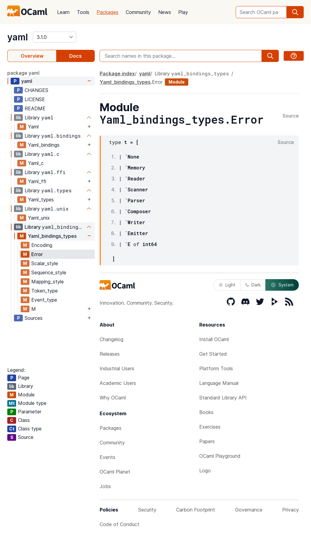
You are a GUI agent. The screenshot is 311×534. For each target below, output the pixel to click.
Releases (110, 354)
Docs (75, 56)
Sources (34, 318)
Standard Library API (223, 398)
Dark (253, 284)
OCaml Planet (115, 472)
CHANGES (36, 90)
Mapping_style (47, 282)
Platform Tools (216, 368)
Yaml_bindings (44, 145)
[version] (54, 37)
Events (107, 457)
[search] (295, 12)
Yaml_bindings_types (52, 236)
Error (37, 254)
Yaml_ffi (37, 181)
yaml (17, 37)
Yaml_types (41, 200)
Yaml (33, 127)
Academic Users (118, 383)
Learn (63, 12)
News (164, 12)
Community (138, 12)
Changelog (111, 339)
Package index (117, 73)
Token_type (44, 291)
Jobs (105, 486)
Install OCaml (214, 339)
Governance (248, 510)
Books (206, 412)
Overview (32, 56)
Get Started (213, 354)
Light (227, 284)
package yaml (23, 73)
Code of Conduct (119, 524)
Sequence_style (48, 272)
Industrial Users (117, 368)
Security (147, 510)
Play (183, 12)
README (35, 108)
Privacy (290, 510)
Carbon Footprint (195, 510)
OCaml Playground (220, 456)
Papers (207, 441)
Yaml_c (36, 163)
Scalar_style (44, 263)
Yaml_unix (39, 218)
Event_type (44, 300)
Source (290, 116)
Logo (205, 470)
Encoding (41, 245)
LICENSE (35, 99)
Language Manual (218, 383)
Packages (107, 12)
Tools (83, 12)
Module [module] (177, 81)
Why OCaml (113, 398)
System (282, 285)
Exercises (209, 427)
